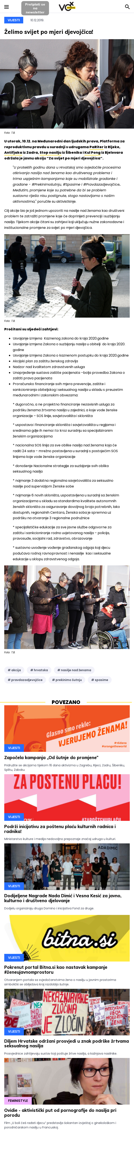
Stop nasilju (50, 152)
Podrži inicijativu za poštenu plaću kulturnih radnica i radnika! (60, 829)
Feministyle (18, 1100)
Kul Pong (92, 152)
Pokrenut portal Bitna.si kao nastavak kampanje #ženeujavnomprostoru (55, 970)
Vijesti (14, 20)
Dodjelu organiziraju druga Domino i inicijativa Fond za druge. (49, 908)
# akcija (14, 670)
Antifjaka (13, 152)
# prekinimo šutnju (67, 680)
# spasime (99, 680)
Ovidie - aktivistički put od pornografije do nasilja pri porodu (60, 1113)
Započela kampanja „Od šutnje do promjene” (51, 757)
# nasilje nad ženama (74, 670)
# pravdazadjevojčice (25, 680)
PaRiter (96, 147)
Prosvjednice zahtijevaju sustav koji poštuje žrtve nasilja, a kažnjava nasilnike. (60, 1053)
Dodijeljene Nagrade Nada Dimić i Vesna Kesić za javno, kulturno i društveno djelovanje (62, 898)
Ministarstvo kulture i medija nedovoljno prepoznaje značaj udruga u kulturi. (60, 839)
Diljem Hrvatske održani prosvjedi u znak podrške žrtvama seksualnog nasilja (66, 1043)
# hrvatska (39, 670)
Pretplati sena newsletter (35, 8)
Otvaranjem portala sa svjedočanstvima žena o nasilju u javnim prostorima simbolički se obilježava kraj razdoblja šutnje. (60, 982)
